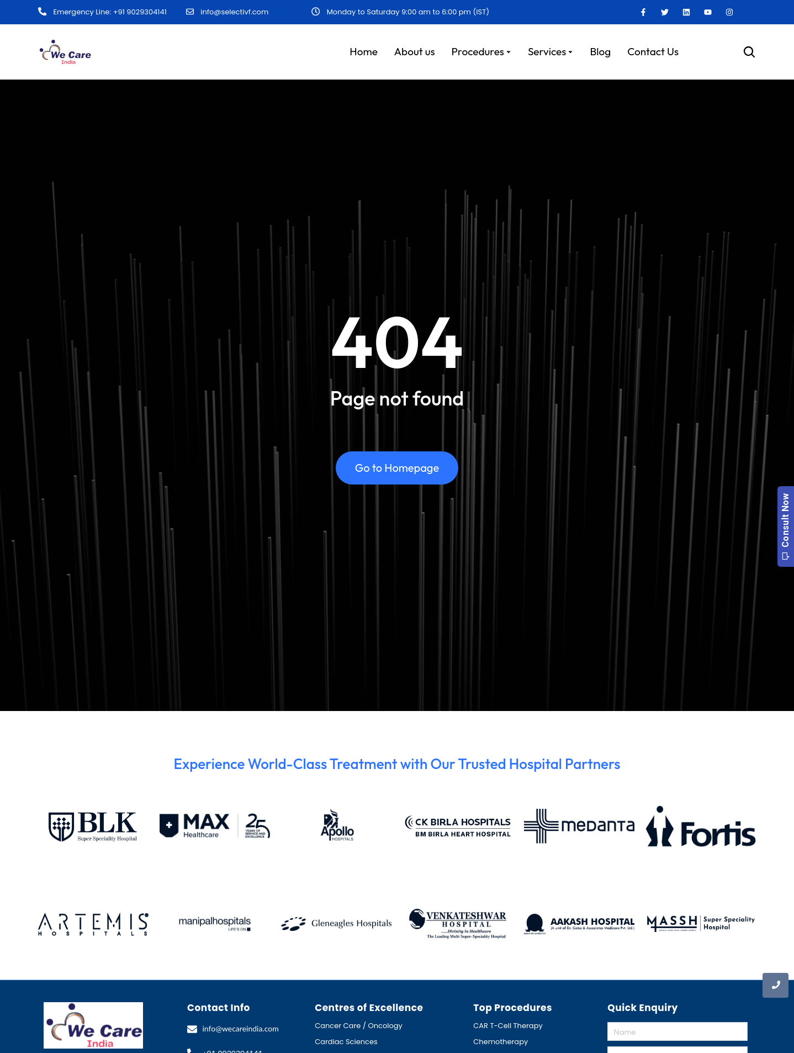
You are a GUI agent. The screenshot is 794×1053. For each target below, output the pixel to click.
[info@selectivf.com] (190, 11)
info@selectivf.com (234, 11)
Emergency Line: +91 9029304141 (109, 12)
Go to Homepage (397, 471)
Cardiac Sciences (346, 1041)
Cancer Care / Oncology (359, 1025)
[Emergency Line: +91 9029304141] (42, 11)
